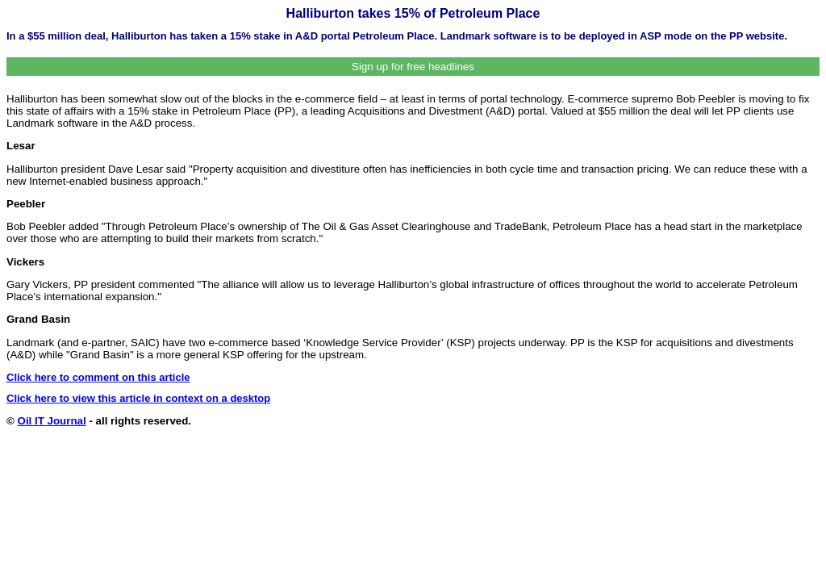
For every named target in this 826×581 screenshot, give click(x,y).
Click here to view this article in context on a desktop (138, 398)
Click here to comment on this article (98, 377)
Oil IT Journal (52, 421)
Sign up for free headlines (413, 67)
